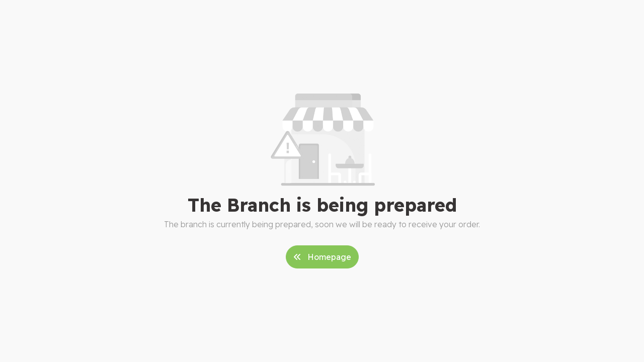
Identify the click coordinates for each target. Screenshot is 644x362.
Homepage (322, 257)
